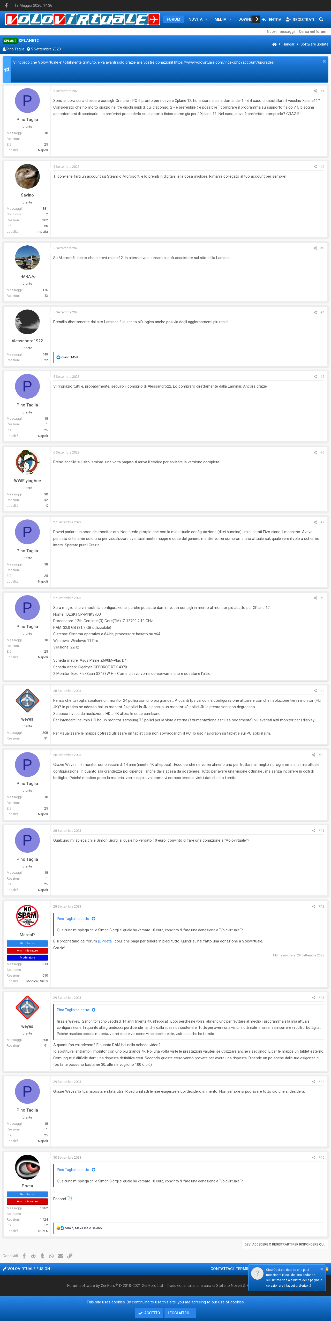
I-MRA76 (27, 276)
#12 (321, 906)
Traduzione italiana (183, 1285)
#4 (322, 312)
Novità (195, 19)
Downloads (250, 19)
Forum (173, 19)
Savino (27, 195)
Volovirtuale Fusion (26, 1268)
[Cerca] (321, 19)
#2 (322, 167)
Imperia (42, 231)
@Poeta (105, 941)
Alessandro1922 (27, 340)
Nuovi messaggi (281, 31)
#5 (322, 377)
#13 (321, 998)
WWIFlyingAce (27, 480)
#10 (321, 755)
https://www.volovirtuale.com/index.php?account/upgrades (224, 62)
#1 (322, 91)
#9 (322, 691)
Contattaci (222, 1268)
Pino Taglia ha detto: (73, 919)
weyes (27, 719)
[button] (206, 19)
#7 (322, 522)
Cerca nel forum (312, 31)
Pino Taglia (15, 49)
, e (83, 1228)
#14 (321, 1082)
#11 (321, 831)
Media (220, 19)
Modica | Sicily (37, 981)
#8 (322, 598)
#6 (322, 452)
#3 (322, 248)
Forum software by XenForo (115, 1285)
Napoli (43, 150)
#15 (321, 1157)
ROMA (43, 1231)
